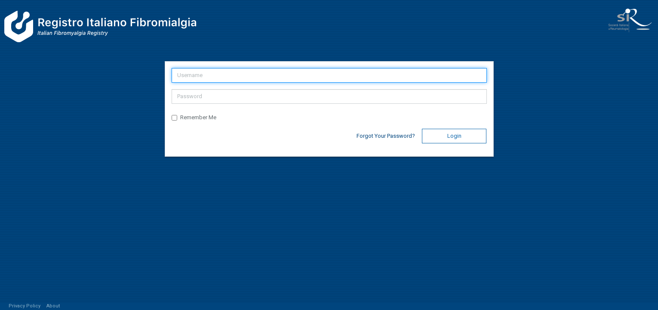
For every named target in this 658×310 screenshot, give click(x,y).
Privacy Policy (24, 306)
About (53, 306)
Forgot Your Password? (386, 136)
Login (454, 136)
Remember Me (194, 117)
